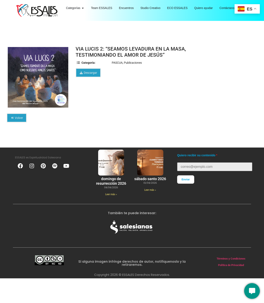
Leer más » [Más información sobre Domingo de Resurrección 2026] (111, 194)
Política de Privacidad (231, 265)
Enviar (186, 179)
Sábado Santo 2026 (150, 179)
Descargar (88, 72)
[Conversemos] (252, 291)
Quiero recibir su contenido (196, 155)
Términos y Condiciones (231, 258)
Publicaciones (133, 62)
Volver (16, 118)
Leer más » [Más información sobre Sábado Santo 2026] (150, 189)
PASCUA (117, 62)
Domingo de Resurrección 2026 (111, 181)
